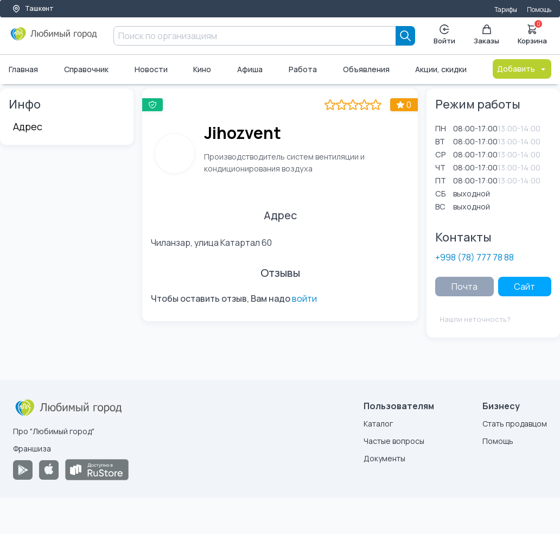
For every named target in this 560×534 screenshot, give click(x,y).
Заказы (486, 35)
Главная (23, 69)
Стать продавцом (514, 423)
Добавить (522, 68)
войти (304, 298)
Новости (151, 69)
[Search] (405, 36)
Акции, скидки (441, 69)
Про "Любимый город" (53, 431)
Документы (384, 458)
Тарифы (505, 9)
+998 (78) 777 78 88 (474, 257)
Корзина (532, 34)
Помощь (539, 9)
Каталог (378, 423)
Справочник (86, 69)
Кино (202, 69)
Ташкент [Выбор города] (33, 8)
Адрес (27, 126)
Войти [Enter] (444, 35)
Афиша (250, 69)
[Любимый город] (54, 37)
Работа (303, 69)
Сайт (524, 287)
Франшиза (32, 448)
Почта (464, 287)
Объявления (366, 69)
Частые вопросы (394, 441)
